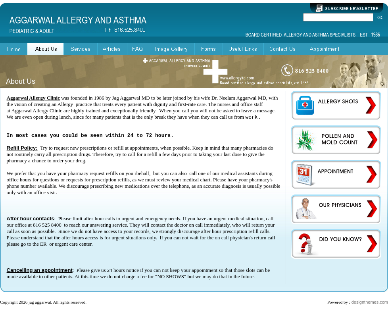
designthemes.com (370, 302)
